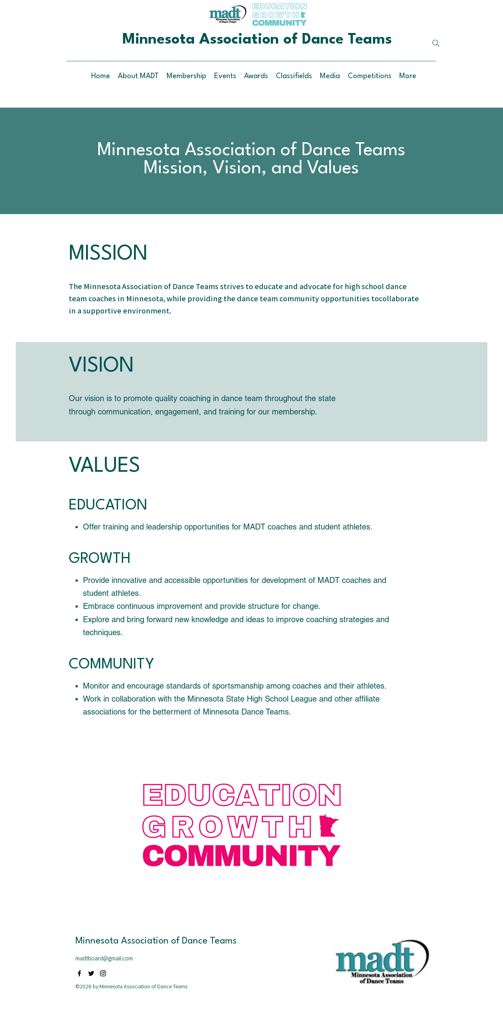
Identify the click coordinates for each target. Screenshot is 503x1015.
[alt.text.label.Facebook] (79, 973)
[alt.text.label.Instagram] (103, 973)
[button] (256, 76)
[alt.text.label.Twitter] (91, 973)
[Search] (436, 43)
